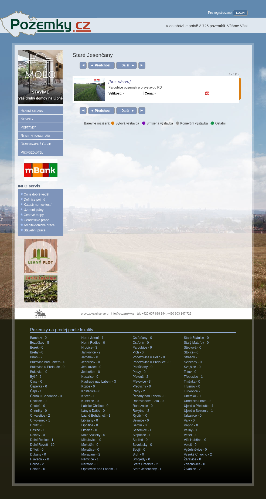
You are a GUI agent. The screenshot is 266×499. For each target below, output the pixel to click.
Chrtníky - (38, 411)
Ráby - (139, 391)
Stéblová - (192, 347)
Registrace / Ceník (36, 144)
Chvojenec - (40, 420)
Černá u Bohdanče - (46, 396)
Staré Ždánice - (196, 338)
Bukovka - (38, 372)
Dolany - (37, 435)
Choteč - (37, 406)
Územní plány (33, 210)
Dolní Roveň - (42, 445)
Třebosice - (193, 377)
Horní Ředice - (93, 343)
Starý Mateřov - (196, 343)
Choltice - (38, 401)
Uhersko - (192, 396)
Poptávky (28, 127)
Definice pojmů (34, 199)
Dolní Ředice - (41, 440)
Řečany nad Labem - (149, 396)
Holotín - (37, 469)
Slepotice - (142, 435)
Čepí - (36, 391)
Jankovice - (91, 352)
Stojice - (191, 352)
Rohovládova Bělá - (148, 401)
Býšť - (36, 377)
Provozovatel (32, 152)
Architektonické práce (39, 225)
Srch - (138, 454)
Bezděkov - (39, 343)
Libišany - (89, 420)
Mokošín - (89, 445)
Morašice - (90, 449)
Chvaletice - (40, 415)
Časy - (36, 381)
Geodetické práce (36, 220)
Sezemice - (142, 430)
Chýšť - (36, 425)
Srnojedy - (141, 459)
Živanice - (192, 469)
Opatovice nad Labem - (99, 469)
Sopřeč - (140, 440)
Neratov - (89, 464)
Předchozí (102, 65)
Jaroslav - (89, 357)
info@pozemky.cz (122, 313)
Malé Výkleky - (93, 435)
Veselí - (190, 435)
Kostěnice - (90, 391)
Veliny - (190, 430)
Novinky (27, 119)
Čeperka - (38, 386)
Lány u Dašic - (93, 411)
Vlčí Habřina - (195, 440)
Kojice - (88, 386)
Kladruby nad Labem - (98, 381)
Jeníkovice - (91, 367)
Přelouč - (140, 377)
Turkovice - (193, 391)
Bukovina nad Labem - (47, 362)
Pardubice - (142, 347)
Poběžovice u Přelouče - (151, 362)
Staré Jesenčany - (147, 469)
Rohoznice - (143, 406)
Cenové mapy (34, 215)
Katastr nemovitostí (38, 205)
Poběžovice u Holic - (149, 357)
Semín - (140, 425)
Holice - (37, 464)
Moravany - (90, 454)
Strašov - (192, 357)
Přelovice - (142, 381)
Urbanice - (193, 415)
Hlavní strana (32, 110)
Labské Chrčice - (94, 406)
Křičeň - (88, 396)
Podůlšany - (142, 367)
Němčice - (90, 459)
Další (125, 65)
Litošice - (89, 430)
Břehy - (36, 352)
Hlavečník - (39, 459)
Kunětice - (90, 401)
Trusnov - (192, 386)
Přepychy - (142, 386)
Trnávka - (192, 381)
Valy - (189, 420)
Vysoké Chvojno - (198, 454)
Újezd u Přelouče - (198, 406)
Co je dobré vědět (36, 194)
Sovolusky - (142, 445)
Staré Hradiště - (145, 464)
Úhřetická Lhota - (197, 401)
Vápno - (191, 425)
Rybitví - (140, 415)
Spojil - (139, 449)
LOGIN (240, 12)
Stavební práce (35, 230)
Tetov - (190, 372)
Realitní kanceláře (36, 135)
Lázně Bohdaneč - (95, 415)
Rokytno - (141, 411)
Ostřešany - (142, 338)
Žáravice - (192, 459)
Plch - (138, 352)
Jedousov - (90, 362)
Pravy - (139, 372)
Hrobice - (89, 347)
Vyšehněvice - (195, 449)
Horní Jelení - (92, 338)
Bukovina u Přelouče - (47, 367)
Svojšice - (192, 367)
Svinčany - (193, 362)
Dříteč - (36, 449)
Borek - (36, 347)
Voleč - (190, 445)
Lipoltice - (89, 425)
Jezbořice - (90, 372)
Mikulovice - (91, 440)
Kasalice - (89, 377)
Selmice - (141, 420)
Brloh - (36, 357)
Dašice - (37, 430)
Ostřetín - (141, 343)
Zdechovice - (194, 464)
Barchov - (38, 338)
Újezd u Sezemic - (198, 411)
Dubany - (38, 454)
